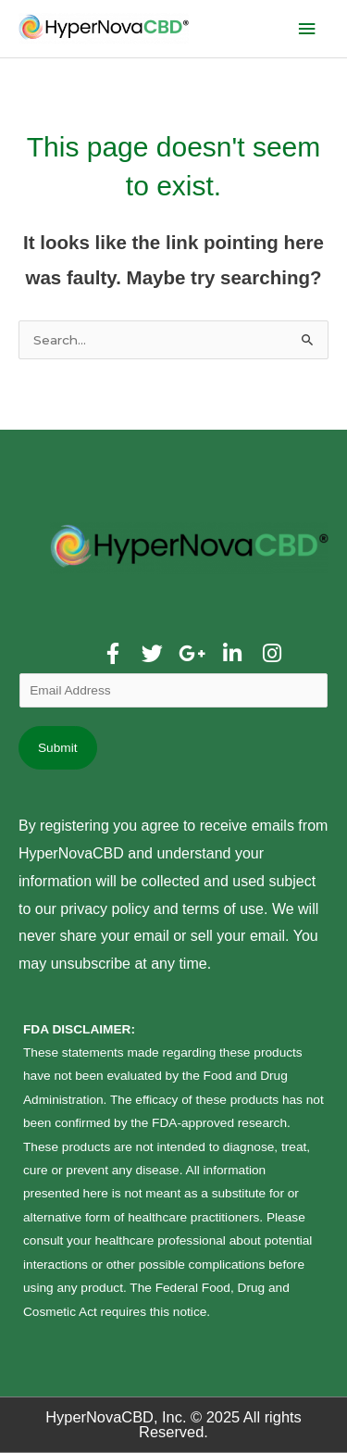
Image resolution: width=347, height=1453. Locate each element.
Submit (58, 748)
